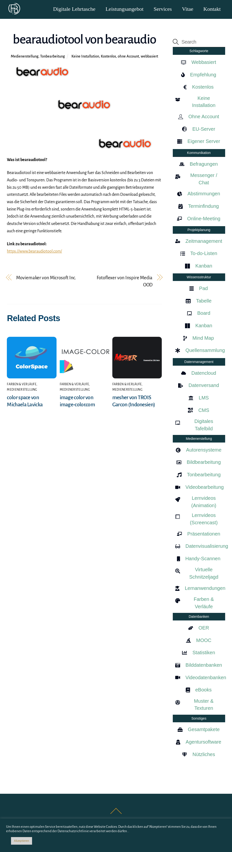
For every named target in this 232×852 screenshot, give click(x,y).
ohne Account (128, 56)
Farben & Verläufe (21, 384)
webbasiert (149, 56)
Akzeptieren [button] (21, 840)
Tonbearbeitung (52, 56)
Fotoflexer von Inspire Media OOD (124, 281)
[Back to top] (116, 813)
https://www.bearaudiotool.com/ (34, 251)
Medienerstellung (24, 56)
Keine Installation (85, 56)
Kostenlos (108, 56)
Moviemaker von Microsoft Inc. (46, 277)
